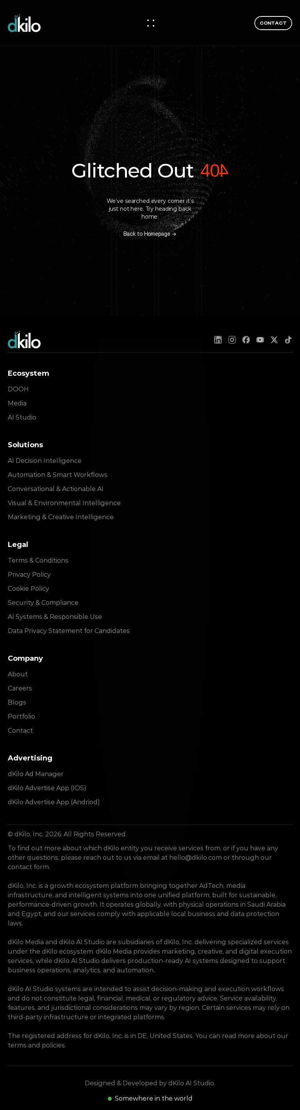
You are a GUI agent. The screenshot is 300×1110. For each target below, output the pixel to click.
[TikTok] (288, 340)
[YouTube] (260, 340)
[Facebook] (246, 340)
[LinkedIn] (218, 340)
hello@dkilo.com (195, 857)
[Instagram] (232, 340)
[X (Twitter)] (274, 340)
